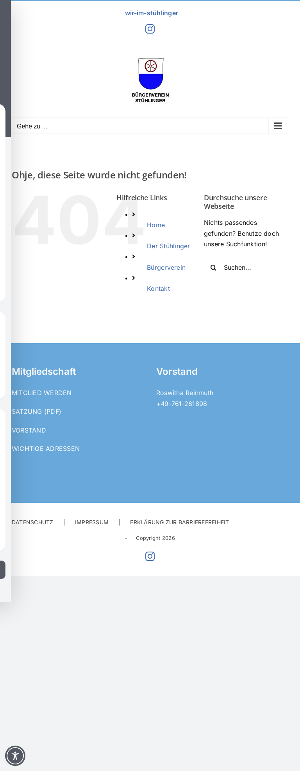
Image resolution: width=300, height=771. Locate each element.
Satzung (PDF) (36, 411)
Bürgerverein (166, 267)
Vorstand (29, 430)
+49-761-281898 (181, 404)
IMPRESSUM (92, 522)
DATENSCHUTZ (33, 522)
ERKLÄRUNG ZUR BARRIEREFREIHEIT (179, 522)
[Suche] (213, 267)
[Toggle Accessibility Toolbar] (15, 755)
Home (156, 225)
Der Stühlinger (168, 246)
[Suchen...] (246, 267)
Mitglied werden (42, 393)
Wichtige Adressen (46, 448)
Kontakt (158, 288)
